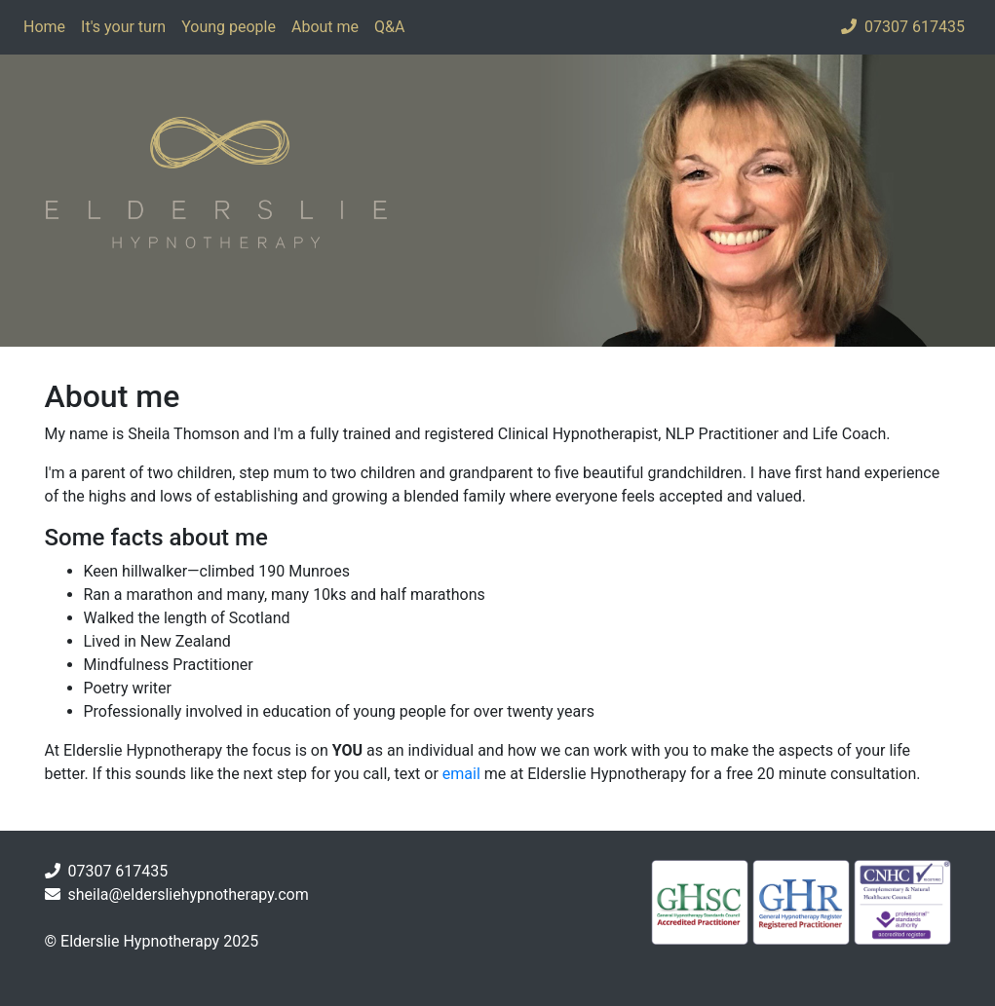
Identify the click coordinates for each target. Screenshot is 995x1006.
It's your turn (123, 27)
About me (325, 27)
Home (44, 27)
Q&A (389, 27)
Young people (228, 27)
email (461, 773)
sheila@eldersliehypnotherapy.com (187, 894)
